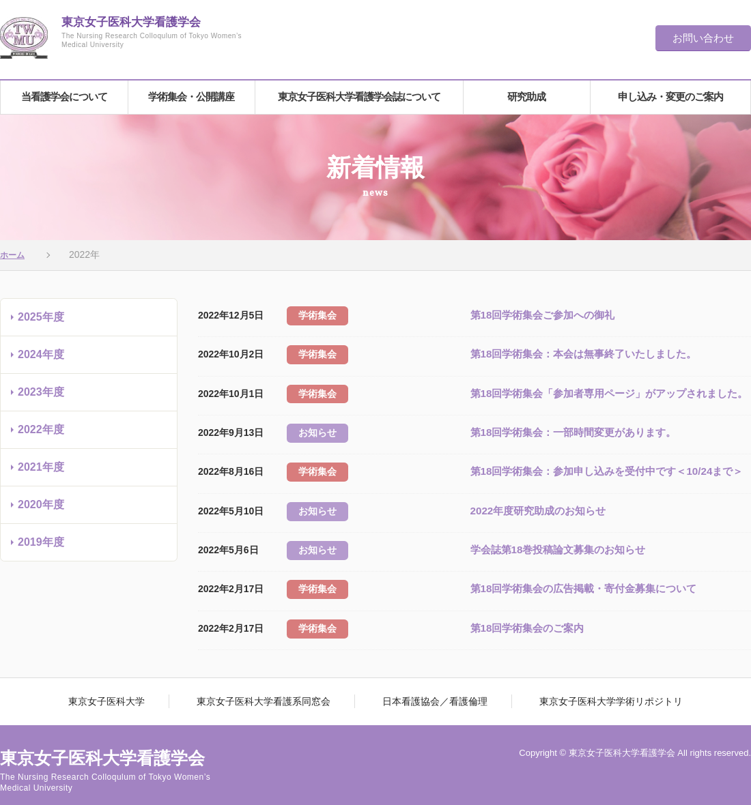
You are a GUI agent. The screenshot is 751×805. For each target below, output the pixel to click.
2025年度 (41, 322)
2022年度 (41, 435)
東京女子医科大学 (125, 678)
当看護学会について (64, 99)
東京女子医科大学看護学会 (160, 38)
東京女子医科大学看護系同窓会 (270, 678)
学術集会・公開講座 (191, 99)
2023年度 (41, 397)
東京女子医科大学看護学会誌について (359, 99)
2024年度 (41, 360)
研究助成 (526, 99)
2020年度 (41, 510)
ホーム (14, 259)
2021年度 (41, 472)
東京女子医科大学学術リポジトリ (592, 678)
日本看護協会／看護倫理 (428, 678)
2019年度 (41, 547)
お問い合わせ (703, 38)
